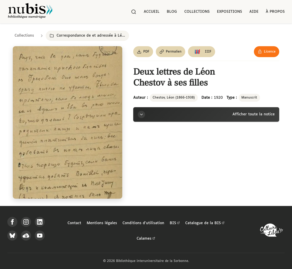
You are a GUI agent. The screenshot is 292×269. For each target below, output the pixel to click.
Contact (74, 223)
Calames (146, 239)
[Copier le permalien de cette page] (170, 51)
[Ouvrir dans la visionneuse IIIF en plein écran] (67, 122)
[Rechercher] (133, 12)
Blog (172, 12)
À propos (275, 12)
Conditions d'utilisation (143, 223)
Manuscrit (249, 97)
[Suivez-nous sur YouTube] (40, 236)
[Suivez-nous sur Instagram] (26, 222)
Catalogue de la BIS (204, 223)
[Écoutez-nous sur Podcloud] (26, 236)
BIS (175, 223)
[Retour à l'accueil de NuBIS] (30, 12)
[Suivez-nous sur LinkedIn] (40, 222)
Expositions (229, 12)
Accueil (151, 12)
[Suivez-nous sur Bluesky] (12, 236)
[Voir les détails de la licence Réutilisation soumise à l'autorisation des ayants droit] (266, 51)
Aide (253, 12)
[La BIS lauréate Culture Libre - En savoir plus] (271, 231)
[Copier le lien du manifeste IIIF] (201, 51)
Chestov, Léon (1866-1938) (174, 97)
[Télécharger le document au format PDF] (143, 51)
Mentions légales (102, 223)
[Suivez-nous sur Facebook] (12, 222)
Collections (197, 12)
